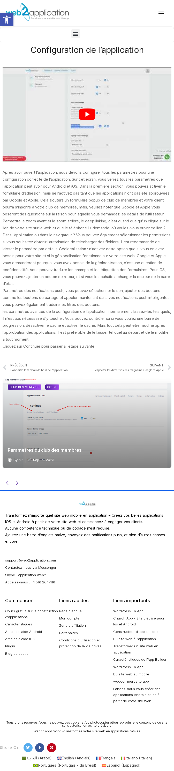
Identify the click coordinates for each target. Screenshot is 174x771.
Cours (52, 387)
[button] (75, 33)
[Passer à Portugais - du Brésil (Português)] (65, 765)
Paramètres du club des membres (45, 450)
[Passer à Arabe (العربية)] (36, 758)
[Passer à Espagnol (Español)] (121, 765)
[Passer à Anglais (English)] (73, 758)
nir (21, 460)
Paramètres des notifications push (33, 290)
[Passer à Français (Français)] (105, 758)
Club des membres (25, 387)
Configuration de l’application (87, 50)
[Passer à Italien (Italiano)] (136, 758)
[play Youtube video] (87, 114)
